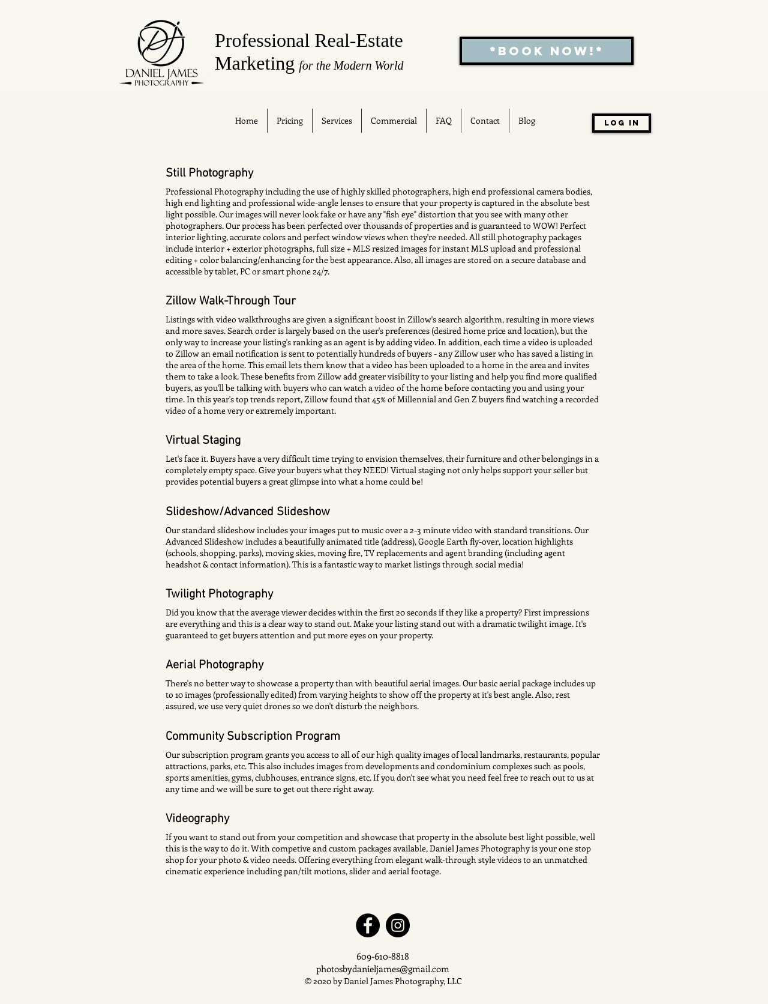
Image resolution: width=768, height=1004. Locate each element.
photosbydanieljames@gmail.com (382, 969)
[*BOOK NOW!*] (547, 51)
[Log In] (621, 123)
